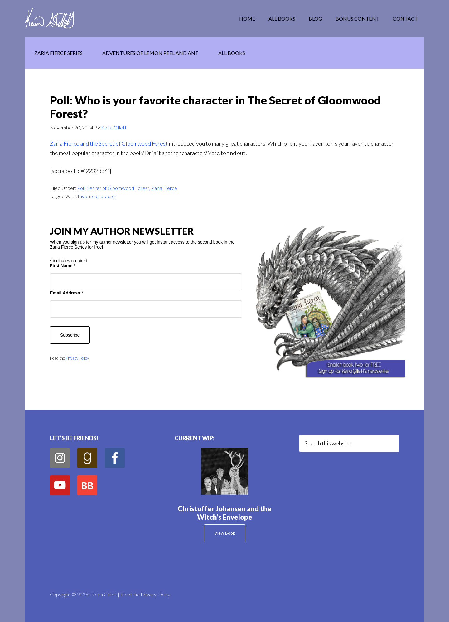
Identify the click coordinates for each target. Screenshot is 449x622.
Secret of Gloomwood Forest (118, 188)
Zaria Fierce (164, 188)
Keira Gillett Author (75, 19)
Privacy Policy (77, 358)
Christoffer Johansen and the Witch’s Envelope (224, 512)
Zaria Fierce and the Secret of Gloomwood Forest (109, 143)
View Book (224, 533)
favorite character (97, 196)
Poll (81, 188)
